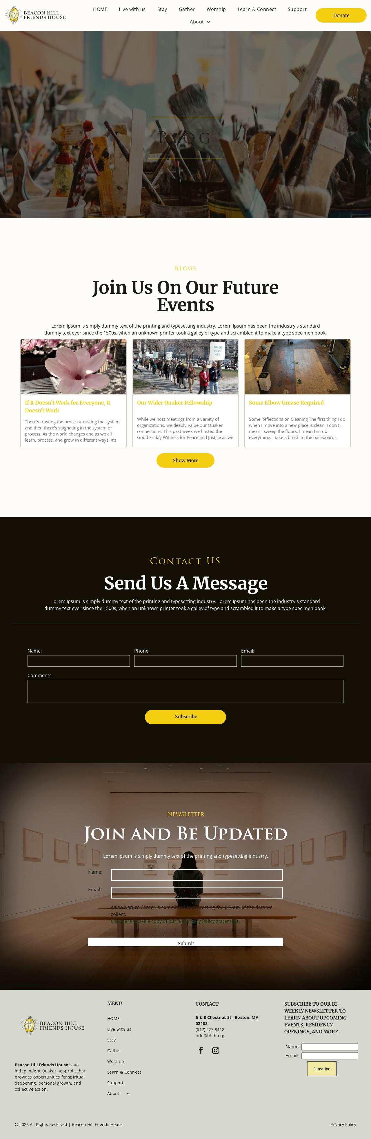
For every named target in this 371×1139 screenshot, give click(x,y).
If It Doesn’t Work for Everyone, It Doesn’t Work (67, 406)
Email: (247, 651)
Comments (40, 675)
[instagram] (215, 1051)
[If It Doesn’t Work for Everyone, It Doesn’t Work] (73, 366)
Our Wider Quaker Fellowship (174, 402)
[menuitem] (100, 9)
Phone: (142, 651)
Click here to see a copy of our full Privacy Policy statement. (175, 921)
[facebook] (201, 1051)
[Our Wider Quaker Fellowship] (186, 366)
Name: (35, 651)
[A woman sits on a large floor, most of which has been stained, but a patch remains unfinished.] (297, 366)
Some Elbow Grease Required (286, 402)
